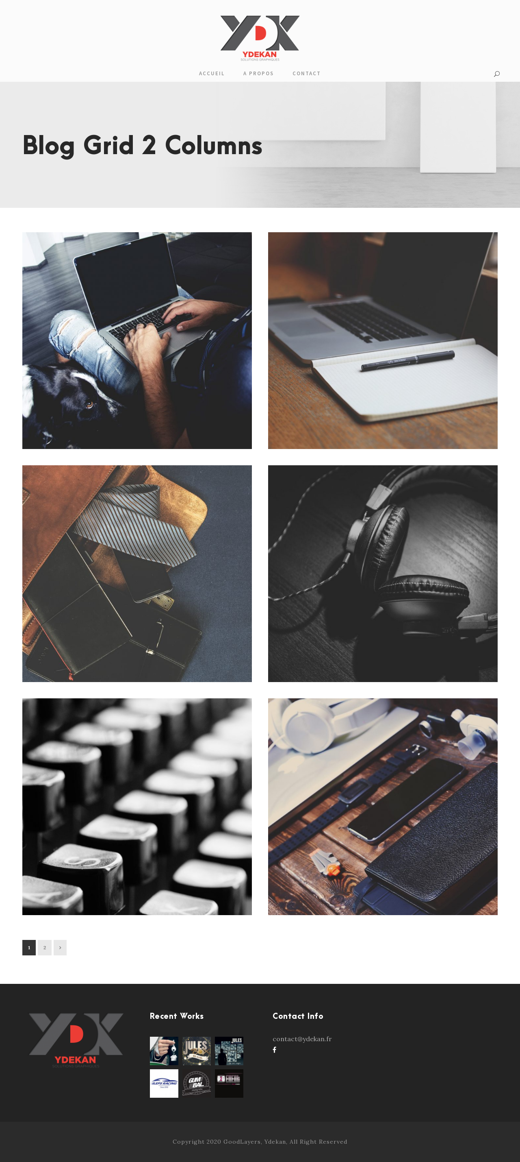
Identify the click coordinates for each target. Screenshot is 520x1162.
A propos (258, 73)
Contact (306, 73)
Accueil (212, 73)
